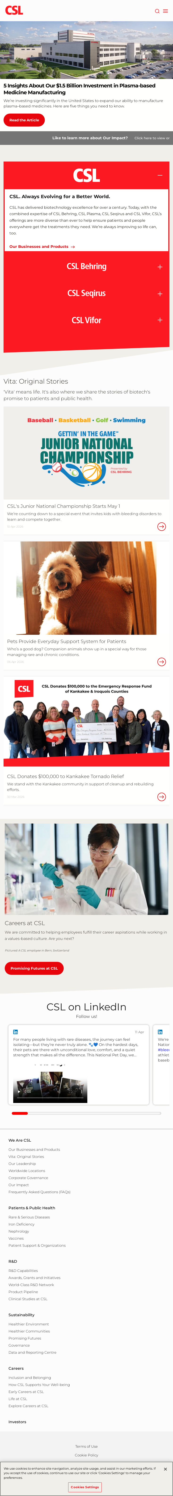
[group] (78, 1065)
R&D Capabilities (23, 1270)
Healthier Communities (29, 1331)
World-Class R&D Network (31, 1285)
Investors (17, 1422)
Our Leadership (22, 1163)
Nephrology (18, 1231)
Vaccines (16, 1238)
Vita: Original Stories (26, 1156)
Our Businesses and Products (38, 246)
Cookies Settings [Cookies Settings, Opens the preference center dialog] (85, 1487)
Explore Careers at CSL (28, 1406)
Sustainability (21, 1315)
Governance (19, 1345)
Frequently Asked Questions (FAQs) (39, 1192)
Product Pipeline (23, 1292)
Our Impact (18, 1185)
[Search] (157, 10)
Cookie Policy (86, 1455)
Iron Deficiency (21, 1224)
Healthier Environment (28, 1324)
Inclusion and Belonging (29, 1377)
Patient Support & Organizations (37, 1245)
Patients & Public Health (31, 1208)
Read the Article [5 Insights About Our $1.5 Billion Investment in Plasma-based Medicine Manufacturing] (24, 120)
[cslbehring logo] (14, 10)
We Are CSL (19, 1140)
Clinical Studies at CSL (27, 1299)
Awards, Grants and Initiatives (34, 1277)
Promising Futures (24, 1338)
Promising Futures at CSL (34, 968)
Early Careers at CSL (26, 1391)
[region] (86, 1479)
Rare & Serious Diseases (29, 1217)
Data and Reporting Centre (32, 1352)
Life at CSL (17, 1399)
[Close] (165, 1469)
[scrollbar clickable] (20, 1113)
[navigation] (165, 10)
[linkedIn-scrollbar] (86, 1113)
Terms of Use (86, 1446)
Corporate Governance (28, 1178)
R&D (12, 1261)
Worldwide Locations (26, 1170)
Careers (16, 1368)
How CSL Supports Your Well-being (39, 1384)
